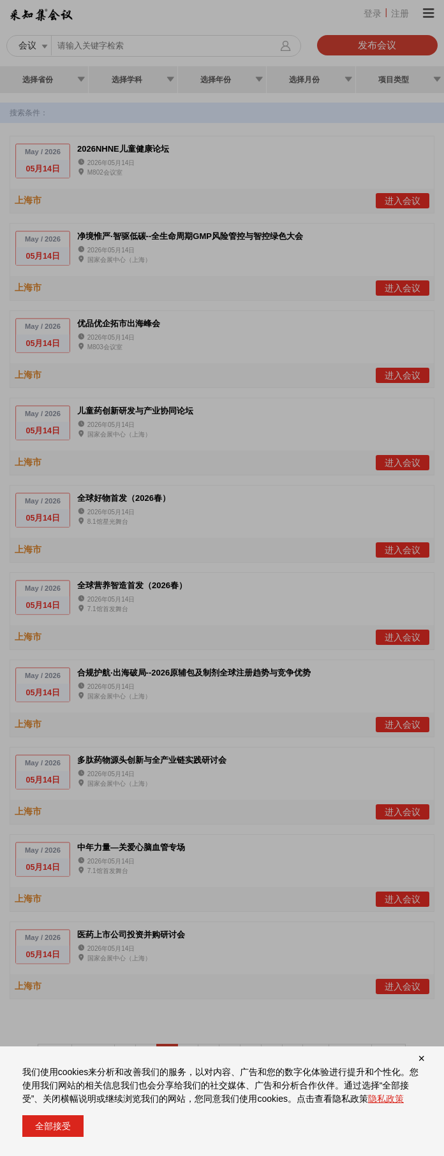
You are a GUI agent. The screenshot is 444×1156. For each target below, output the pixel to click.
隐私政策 (386, 1099)
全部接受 (53, 1126)
